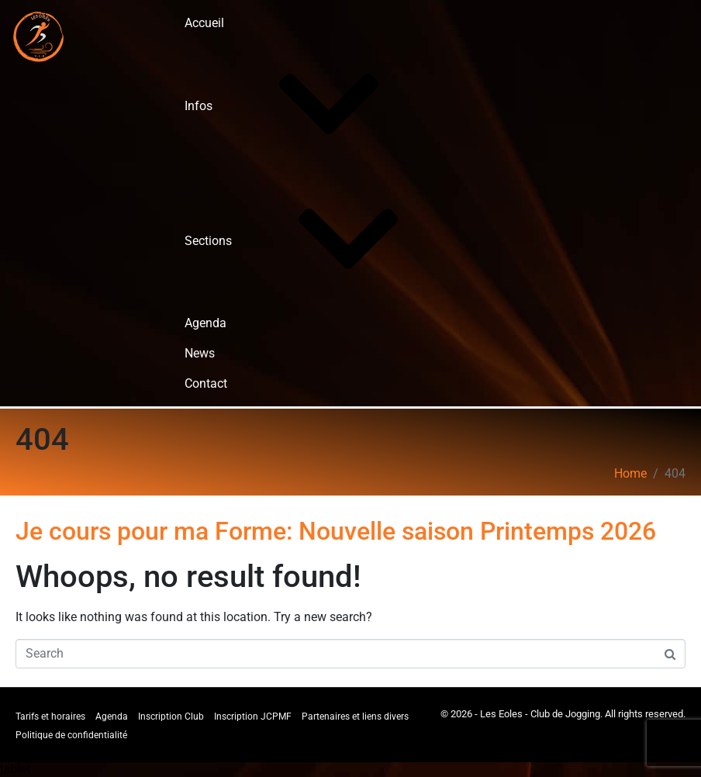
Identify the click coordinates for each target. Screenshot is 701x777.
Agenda (205, 323)
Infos (315, 105)
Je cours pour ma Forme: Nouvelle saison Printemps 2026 (336, 531)
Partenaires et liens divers (355, 716)
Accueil (204, 23)
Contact (206, 383)
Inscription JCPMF (253, 716)
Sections (324, 240)
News (200, 353)
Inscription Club (171, 716)
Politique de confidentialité (71, 735)
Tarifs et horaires (50, 716)
